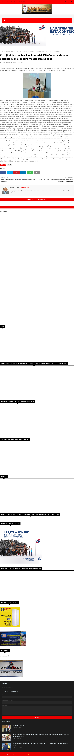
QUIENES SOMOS (12, 2)
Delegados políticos (19, 725)
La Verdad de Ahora (6, 62)
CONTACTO (22, 2)
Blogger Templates (31, 754)
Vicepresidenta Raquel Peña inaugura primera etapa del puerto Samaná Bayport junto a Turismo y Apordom (41, 735)
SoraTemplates (12, 754)
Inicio (1, 51)
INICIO (3, 2)
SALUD (5, 51)
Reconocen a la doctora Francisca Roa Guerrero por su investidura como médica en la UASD (40, 744)
